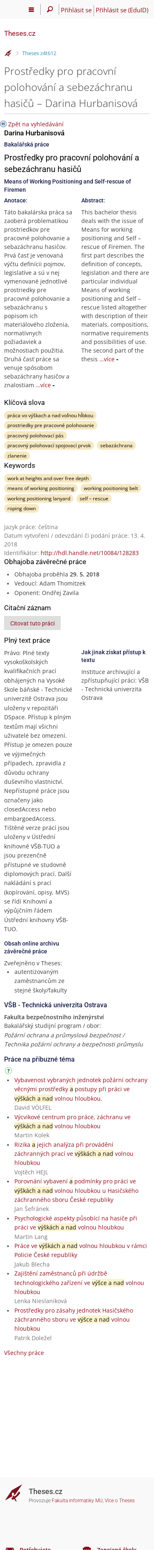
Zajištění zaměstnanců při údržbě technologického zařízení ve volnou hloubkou (79, 1282)
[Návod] (9, 1072)
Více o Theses (120, 1501)
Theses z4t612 (39, 53)
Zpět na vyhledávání (36, 124)
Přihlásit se (76, 10)
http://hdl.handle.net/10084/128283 (90, 553)
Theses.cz (19, 33)
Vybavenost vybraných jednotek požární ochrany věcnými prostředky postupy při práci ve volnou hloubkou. (80, 1089)
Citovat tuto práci (32, 623)
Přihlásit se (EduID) (122, 10)
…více (43, 385)
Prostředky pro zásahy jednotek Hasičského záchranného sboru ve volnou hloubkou (73, 1319)
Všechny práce (24, 1353)
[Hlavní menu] (31, 9)
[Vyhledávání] (50, 9)
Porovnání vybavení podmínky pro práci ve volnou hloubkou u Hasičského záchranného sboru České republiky (76, 1190)
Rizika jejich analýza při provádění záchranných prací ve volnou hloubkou (73, 1154)
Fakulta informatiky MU (77, 1501)
